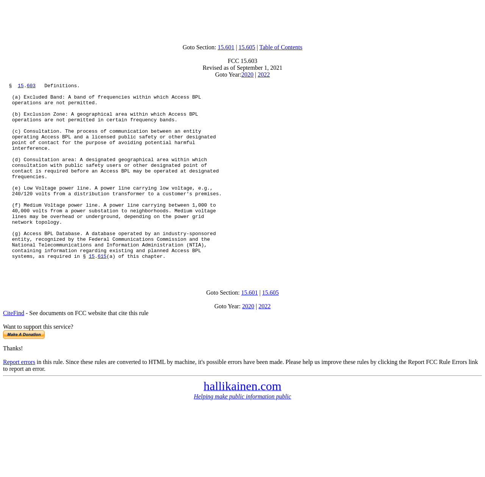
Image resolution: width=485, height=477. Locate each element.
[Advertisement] (242, 20)
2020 (247, 74)
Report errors (19, 399)
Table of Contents (281, 47)
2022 (264, 74)
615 (102, 291)
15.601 (225, 47)
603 (31, 86)
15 (21, 86)
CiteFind (13, 350)
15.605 (247, 47)
